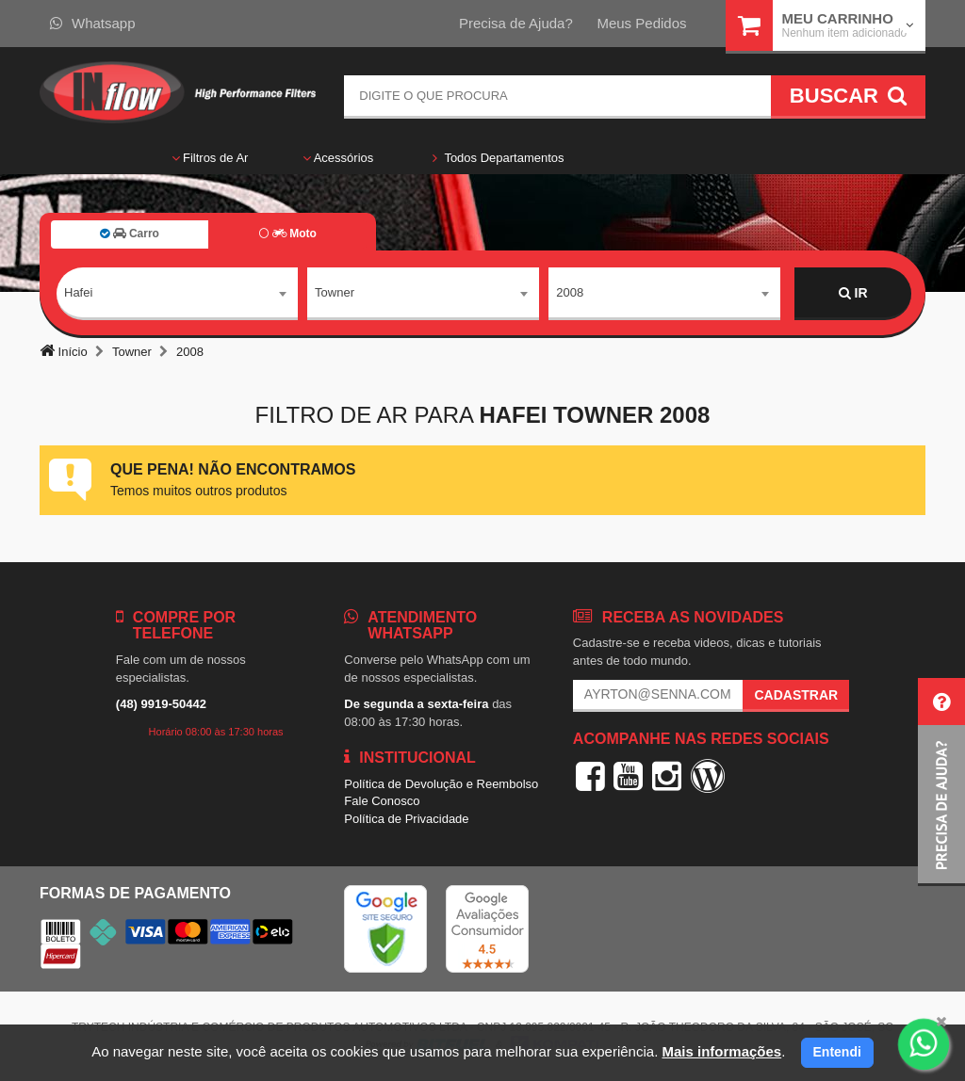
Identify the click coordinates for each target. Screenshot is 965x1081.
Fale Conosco (381, 801)
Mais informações (721, 1051)
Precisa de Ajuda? (516, 23)
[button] (941, 782)
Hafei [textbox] (78, 292)
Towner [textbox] (334, 292)
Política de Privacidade (406, 819)
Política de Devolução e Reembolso (441, 784)
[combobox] (177, 293)
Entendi (837, 1051)
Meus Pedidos (641, 23)
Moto (287, 233)
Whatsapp (93, 23)
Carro (129, 233)
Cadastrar (796, 694)
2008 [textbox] (569, 292)
